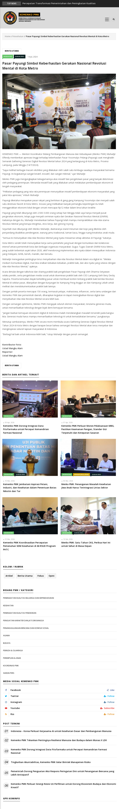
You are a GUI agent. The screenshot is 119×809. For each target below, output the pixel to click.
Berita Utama (12, 51)
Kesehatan (18, 36)
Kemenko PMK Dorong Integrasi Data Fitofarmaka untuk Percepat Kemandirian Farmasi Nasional (59, 751)
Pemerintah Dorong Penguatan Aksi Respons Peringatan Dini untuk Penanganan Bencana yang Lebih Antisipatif (62, 773)
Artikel (9, 575)
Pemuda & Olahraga (13, 650)
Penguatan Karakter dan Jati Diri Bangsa (23, 620)
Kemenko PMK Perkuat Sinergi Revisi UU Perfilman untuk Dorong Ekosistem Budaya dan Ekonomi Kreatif (63, 785)
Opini (51, 575)
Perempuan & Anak (81, 474)
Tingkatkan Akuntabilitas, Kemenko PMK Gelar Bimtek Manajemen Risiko (51, 762)
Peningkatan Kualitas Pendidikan (19, 613)
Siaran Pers (19, 56)
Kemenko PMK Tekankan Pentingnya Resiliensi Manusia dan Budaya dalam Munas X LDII (59, 740)
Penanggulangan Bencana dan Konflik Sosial (26, 628)
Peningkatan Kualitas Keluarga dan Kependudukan (28, 598)
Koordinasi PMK (11, 665)
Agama (6, 635)
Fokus (40, 575)
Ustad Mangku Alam (12, 348)
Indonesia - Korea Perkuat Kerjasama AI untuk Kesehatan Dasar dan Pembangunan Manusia (61, 731)
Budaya (6, 643)
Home (8, 36)
